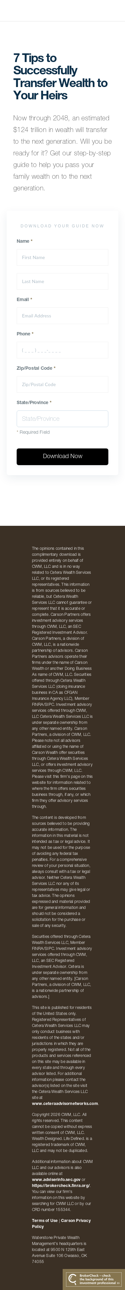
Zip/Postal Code (36, 368)
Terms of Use (45, 1221)
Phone (25, 334)
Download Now (62, 457)
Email (24, 300)
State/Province (34, 403)
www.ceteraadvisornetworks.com (65, 1104)
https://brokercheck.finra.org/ (61, 1186)
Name (25, 241)
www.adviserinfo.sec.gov (56, 1180)
